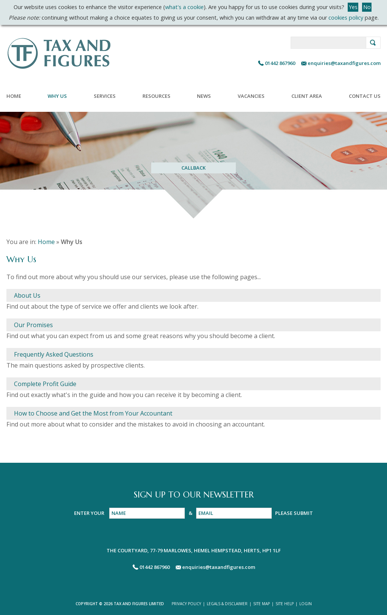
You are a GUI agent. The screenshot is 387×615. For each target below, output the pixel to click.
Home (13, 96)
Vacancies (251, 96)
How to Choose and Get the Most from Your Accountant (93, 413)
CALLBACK (193, 167)
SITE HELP (285, 603)
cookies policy (345, 17)
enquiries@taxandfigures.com (344, 63)
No (367, 7)
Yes (353, 7)
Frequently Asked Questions (53, 354)
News (204, 96)
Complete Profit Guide (45, 384)
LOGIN (305, 603)
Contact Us (365, 96)
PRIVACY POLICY (186, 603)
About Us (27, 295)
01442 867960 (280, 63)
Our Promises (33, 325)
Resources (156, 96)
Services (105, 96)
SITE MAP (261, 603)
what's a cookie (184, 7)
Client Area (306, 96)
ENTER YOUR (89, 513)
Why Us (57, 96)
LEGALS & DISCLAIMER (227, 603)
